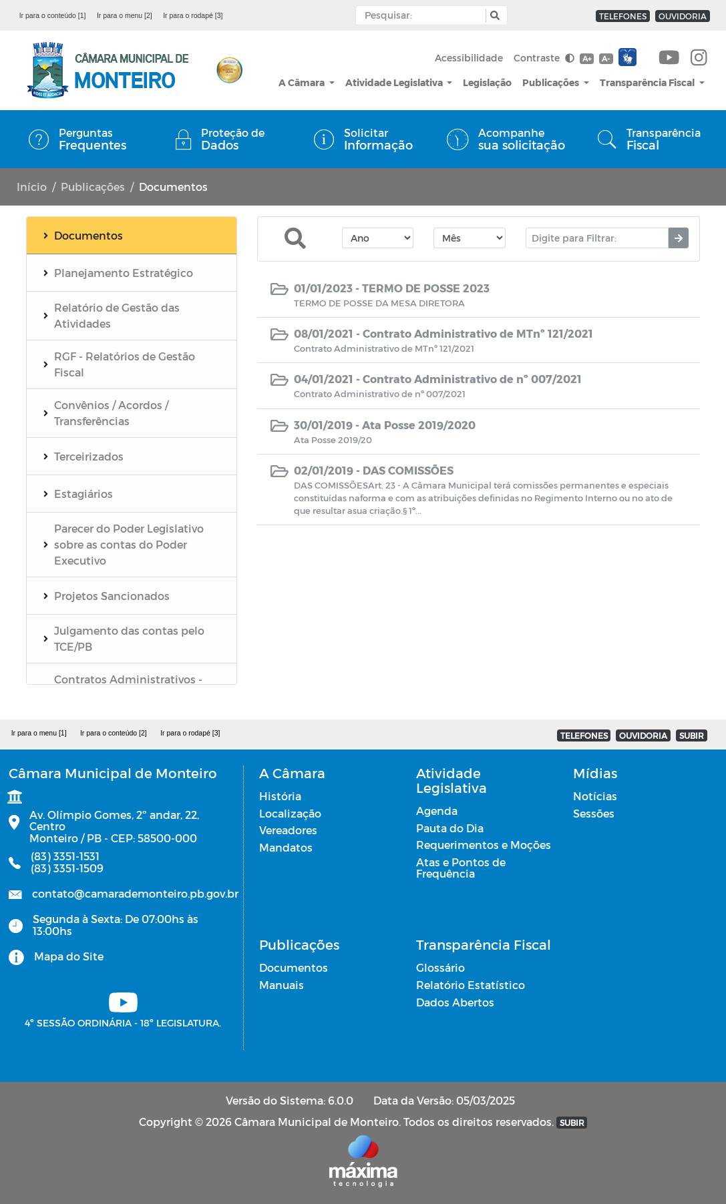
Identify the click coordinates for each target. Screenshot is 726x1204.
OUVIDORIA (683, 16)
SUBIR (691, 735)
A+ (586, 58)
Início (32, 186)
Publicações (551, 82)
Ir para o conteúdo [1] (52, 15)
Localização (290, 813)
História (280, 796)
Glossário (440, 967)
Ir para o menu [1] (39, 733)
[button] (493, 16)
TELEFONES (623, 16)
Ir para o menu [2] (124, 15)
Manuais (281, 984)
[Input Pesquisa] (424, 15)
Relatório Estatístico (470, 984)
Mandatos (286, 847)
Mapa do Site (69, 956)
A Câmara (303, 82)
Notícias (595, 796)
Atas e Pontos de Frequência (461, 868)
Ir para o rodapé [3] (192, 15)
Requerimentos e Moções (483, 844)
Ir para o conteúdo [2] (113, 733)
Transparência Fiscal (648, 82)
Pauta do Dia (450, 828)
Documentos (293, 967)
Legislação (487, 82)
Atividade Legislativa (395, 82)
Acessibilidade (469, 57)
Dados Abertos (455, 1002)
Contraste (544, 57)
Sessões (593, 813)
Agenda (437, 810)
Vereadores (288, 830)
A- (606, 58)
